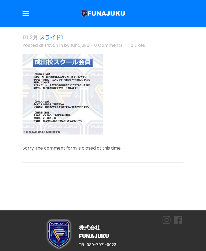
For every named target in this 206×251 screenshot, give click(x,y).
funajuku (80, 45)
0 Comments (108, 45)
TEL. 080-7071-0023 (97, 245)
